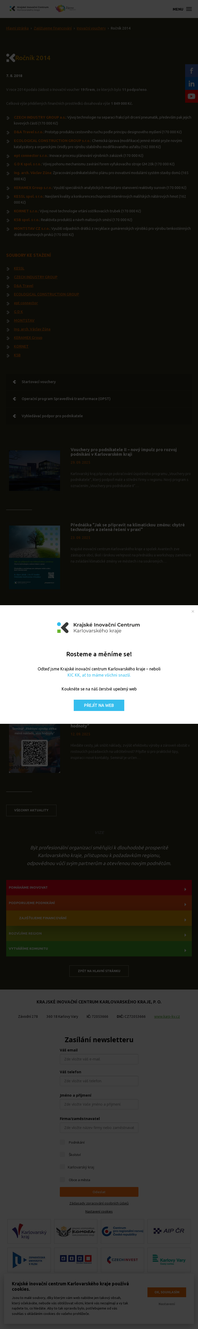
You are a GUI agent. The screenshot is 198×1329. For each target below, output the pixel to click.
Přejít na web (99, 705)
